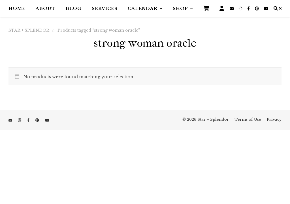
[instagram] (241, 8)
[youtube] (266, 8)
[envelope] (232, 8)
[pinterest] (257, 8)
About (46, 8)
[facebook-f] (249, 8)
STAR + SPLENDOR (28, 30)
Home (16, 8)
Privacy (274, 119)
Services (105, 8)
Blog (74, 8)
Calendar (142, 8)
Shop (180, 8)
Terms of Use (247, 119)
